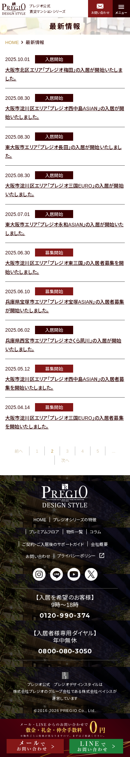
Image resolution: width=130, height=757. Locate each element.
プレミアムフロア (44, 531)
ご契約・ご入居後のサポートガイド (53, 544)
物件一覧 (74, 531)
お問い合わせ (38, 556)
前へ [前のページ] (19, 451)
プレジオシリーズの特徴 (74, 519)
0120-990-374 (65, 615)
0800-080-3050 (65, 651)
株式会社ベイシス (97, 691)
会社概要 (99, 544)
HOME (12, 42)
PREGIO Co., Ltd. (78, 710)
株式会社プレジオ (28, 691)
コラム (95, 531)
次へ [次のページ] (65, 460)
